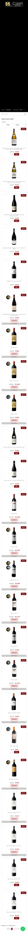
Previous (9, 928)
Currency (16, 109)
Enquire (14, 320)
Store (3, 109)
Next (25, 928)
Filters (8, 124)
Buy (17, 154)
